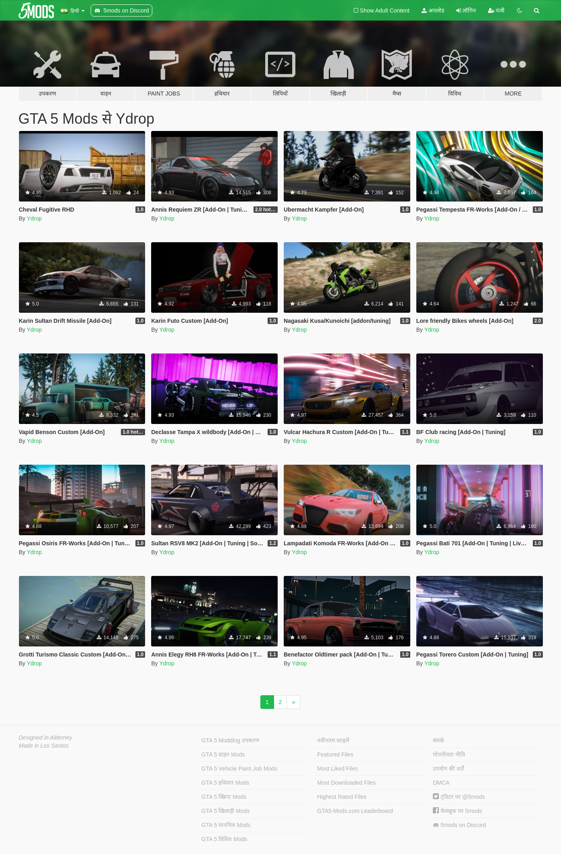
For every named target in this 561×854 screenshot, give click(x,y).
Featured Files (335, 754)
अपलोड (433, 10)
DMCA (441, 782)
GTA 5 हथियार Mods (225, 782)
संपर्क (438, 740)
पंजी (496, 10)
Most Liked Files (337, 768)
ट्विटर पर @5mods (459, 796)
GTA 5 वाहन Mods (223, 754)
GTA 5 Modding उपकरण (230, 740)
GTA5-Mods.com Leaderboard (355, 811)
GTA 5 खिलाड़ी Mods (226, 811)
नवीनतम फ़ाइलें (333, 740)
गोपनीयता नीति (449, 754)
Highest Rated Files (341, 797)
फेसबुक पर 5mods (457, 811)
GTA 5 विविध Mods (224, 839)
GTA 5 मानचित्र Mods (226, 825)
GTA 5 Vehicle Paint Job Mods (239, 768)
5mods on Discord (459, 825)
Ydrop (34, 218)
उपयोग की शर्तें (448, 768)
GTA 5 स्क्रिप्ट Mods (224, 797)
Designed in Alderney (46, 737)
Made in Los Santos (44, 745)
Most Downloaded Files (346, 782)
